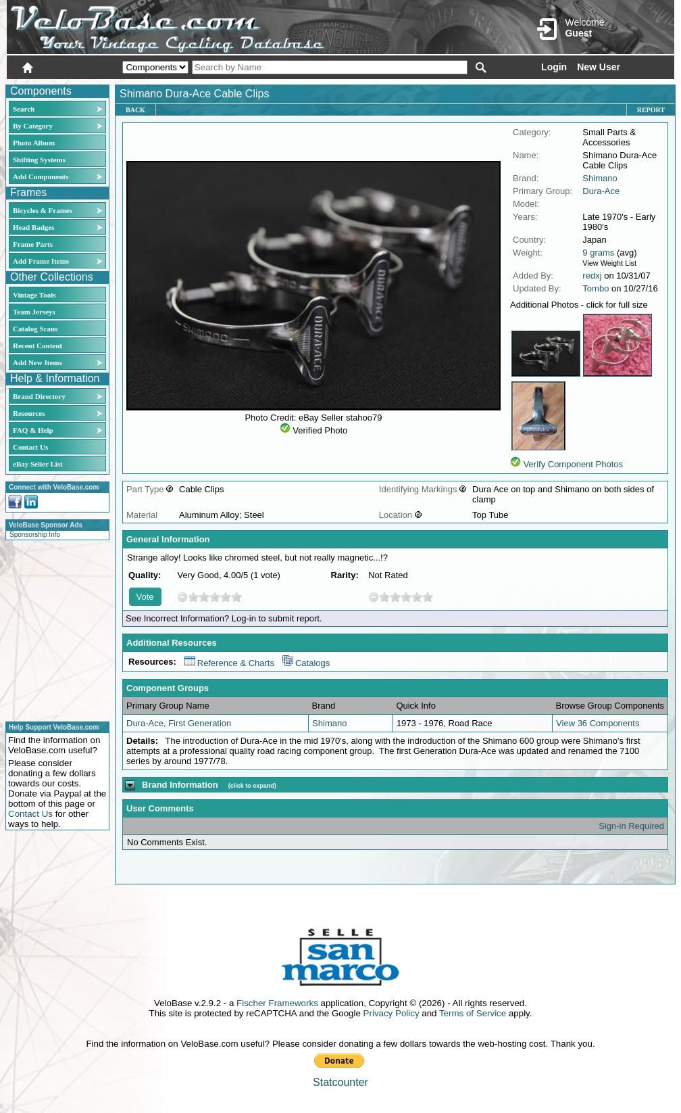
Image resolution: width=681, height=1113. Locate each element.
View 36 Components (597, 723)
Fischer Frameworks (277, 1003)
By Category (33, 126)
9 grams (598, 252)
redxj (591, 275)
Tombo (595, 288)
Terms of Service (472, 1013)
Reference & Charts (229, 663)
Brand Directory (39, 396)
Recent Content (37, 345)
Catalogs (306, 663)
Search (23, 109)
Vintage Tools (34, 295)
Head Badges (33, 227)
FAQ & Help (33, 430)
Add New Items (37, 362)
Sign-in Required (631, 826)
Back (135, 110)
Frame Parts (33, 244)
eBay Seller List (38, 464)
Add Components (40, 176)
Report (651, 110)
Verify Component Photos (573, 464)
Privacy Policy (391, 1013)
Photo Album (34, 143)
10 (236, 597)
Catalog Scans (35, 329)
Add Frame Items (41, 261)
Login (554, 67)
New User (598, 67)
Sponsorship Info (34, 534)
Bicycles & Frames (43, 210)
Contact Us (30, 447)
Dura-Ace (601, 191)
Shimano (599, 178)
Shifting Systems (39, 160)
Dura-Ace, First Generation (178, 723)
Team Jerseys (34, 312)
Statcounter (340, 1082)
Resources (29, 413)
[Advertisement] (53, 629)
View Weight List (609, 263)
